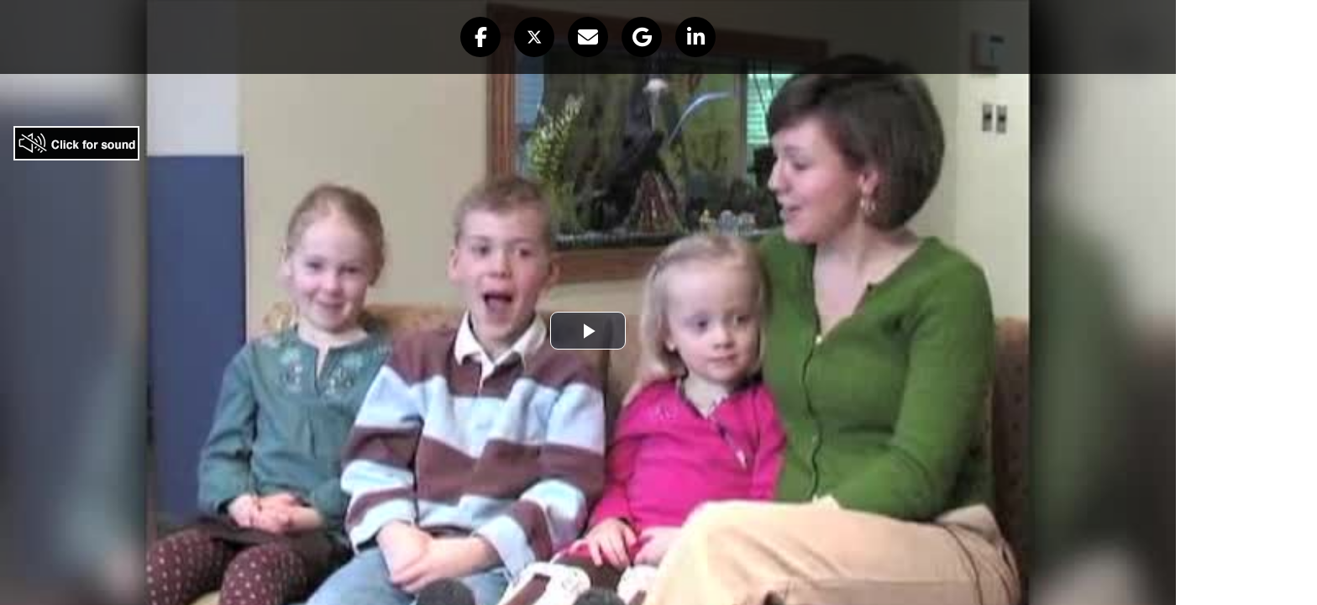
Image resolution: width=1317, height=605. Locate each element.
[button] (480, 37)
